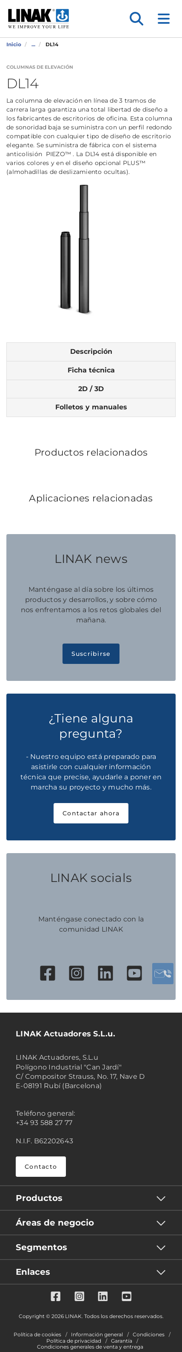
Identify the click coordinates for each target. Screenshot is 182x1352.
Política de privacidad (73, 1341)
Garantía (121, 1341)
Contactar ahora (91, 813)
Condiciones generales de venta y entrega (90, 1347)
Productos (39, 1198)
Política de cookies (37, 1335)
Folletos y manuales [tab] (91, 407)
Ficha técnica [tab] (91, 370)
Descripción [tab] (91, 351)
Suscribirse (91, 654)
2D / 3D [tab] (91, 389)
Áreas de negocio (55, 1223)
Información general (97, 1335)
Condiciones (149, 1335)
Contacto (41, 1166)
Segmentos (41, 1247)
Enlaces (33, 1272)
